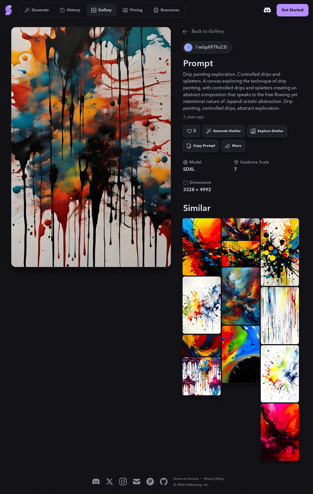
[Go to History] (70, 10)
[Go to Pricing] (132, 10)
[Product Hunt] (150, 481)
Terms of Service (186, 479)
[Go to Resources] (166, 10)
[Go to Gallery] (101, 10)
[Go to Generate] (36, 10)
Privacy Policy (214, 479)
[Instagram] (123, 481)
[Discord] (267, 10)
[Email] (136, 481)
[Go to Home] (8, 10)
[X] (109, 481)
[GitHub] (163, 481)
